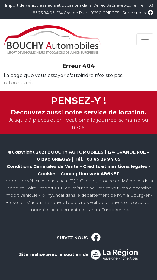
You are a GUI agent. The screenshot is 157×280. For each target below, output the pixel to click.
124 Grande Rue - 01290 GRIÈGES (88, 12)
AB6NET (110, 173)
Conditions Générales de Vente (43, 166)
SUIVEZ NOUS (79, 238)
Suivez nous (137, 12)
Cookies (47, 173)
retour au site (20, 83)
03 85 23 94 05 (103, 159)
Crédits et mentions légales (115, 166)
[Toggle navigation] (144, 39)
